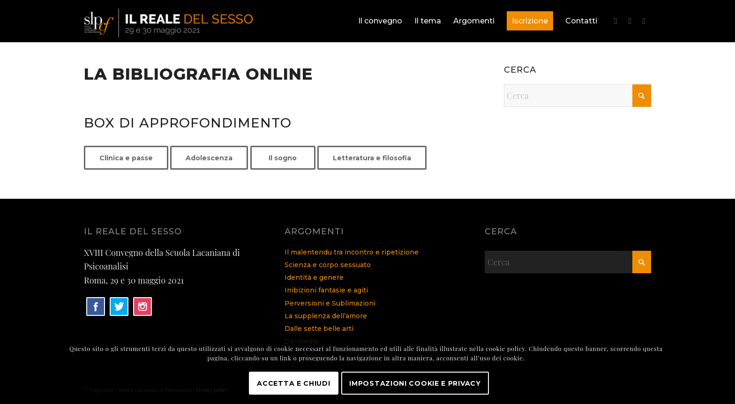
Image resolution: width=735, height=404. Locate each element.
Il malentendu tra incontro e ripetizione (352, 252)
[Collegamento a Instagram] (644, 21)
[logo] (170, 21)
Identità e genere (314, 277)
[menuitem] (380, 21)
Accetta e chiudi (293, 383)
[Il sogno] (282, 158)
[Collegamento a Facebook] (616, 21)
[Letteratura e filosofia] (372, 158)
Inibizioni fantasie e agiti (326, 290)
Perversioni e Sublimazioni (330, 303)
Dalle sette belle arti (319, 328)
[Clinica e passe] (126, 158)
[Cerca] (577, 95)
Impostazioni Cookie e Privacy (414, 383)
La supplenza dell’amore (326, 316)
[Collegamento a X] (630, 21)
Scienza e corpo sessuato (328, 265)
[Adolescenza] (209, 158)
